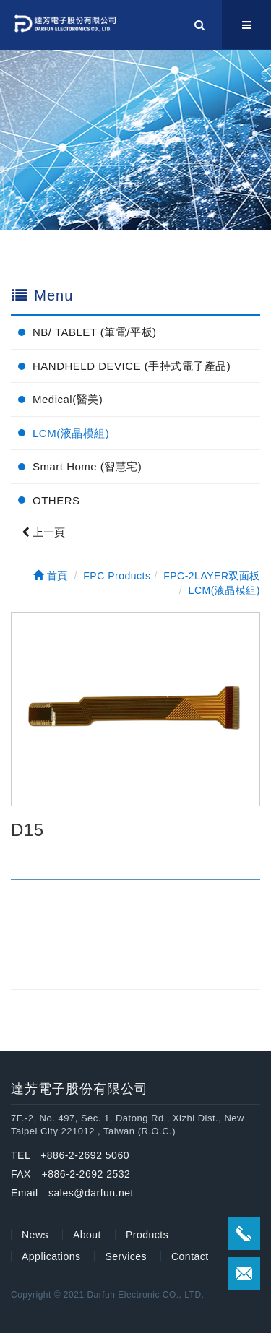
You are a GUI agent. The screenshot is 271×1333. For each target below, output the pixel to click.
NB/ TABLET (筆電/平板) (95, 332)
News (35, 1235)
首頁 (50, 576)
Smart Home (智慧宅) (87, 466)
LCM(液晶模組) (71, 433)
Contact (190, 1256)
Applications (51, 1256)
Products (147, 1235)
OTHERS (56, 500)
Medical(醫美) (68, 399)
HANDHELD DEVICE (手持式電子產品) (132, 366)
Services (126, 1256)
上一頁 (43, 532)
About (87, 1235)
